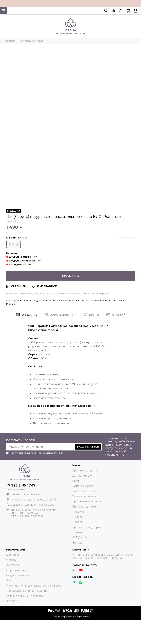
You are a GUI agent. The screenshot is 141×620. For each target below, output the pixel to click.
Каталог (24, 300)
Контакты (12, 565)
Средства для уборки (86, 527)
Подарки (78, 517)
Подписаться (88, 446)
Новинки (78, 532)
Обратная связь (16, 570)
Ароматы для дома (76, 300)
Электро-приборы (84, 496)
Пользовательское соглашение (27, 590)
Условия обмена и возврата (24, 596)
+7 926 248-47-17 (20, 485)
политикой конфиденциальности (44, 452)
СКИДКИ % (80, 537)
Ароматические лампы (87, 501)
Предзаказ (70, 275)
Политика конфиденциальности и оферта (34, 585)
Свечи (76, 480)
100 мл (13, 244)
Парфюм (78, 511)
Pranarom (93, 300)
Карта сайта (83, 616)
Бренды (34, 300)
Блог (9, 580)
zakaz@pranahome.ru (25, 494)
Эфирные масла (82, 486)
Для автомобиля (83, 475)
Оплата (11, 560)
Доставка (12, 554)
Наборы (77, 522)
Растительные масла (52, 300)
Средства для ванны (85, 506)
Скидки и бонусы (17, 575)
